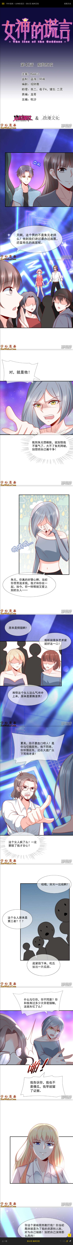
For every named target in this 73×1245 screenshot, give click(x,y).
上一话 (4, 1241)
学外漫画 (9, 4)
